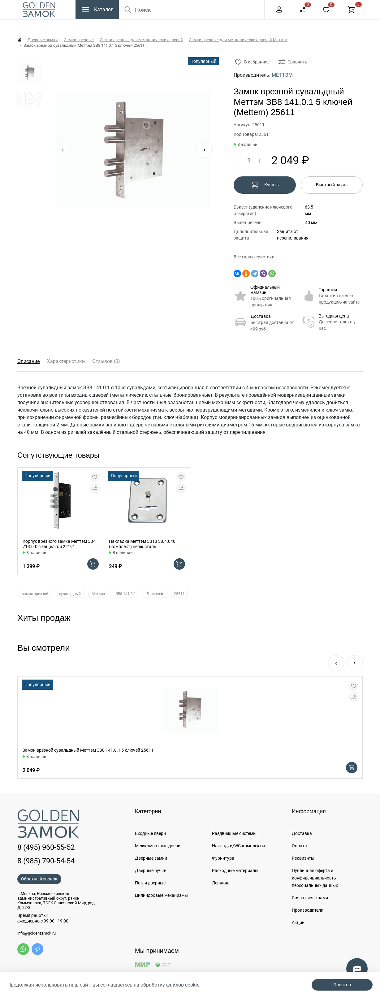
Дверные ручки (150, 870)
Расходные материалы (235, 870)
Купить (265, 185)
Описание (28, 361)
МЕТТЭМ (282, 75)
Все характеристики (254, 257)
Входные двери (150, 833)
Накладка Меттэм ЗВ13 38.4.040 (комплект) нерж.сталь (142, 544)
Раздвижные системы (234, 833)
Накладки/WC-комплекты (238, 845)
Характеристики (66, 361)
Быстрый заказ (332, 184)
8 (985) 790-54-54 (46, 861)
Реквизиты (303, 858)
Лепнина (221, 882)
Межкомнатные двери (157, 845)
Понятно (342, 984)
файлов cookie (182, 985)
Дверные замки (43, 39)
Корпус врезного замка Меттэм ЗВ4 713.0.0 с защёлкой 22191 (59, 544)
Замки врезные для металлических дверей (141, 39)
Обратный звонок (39, 878)
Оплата (299, 845)
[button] (204, 150)
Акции (298, 922)
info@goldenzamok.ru (36, 933)
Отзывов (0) (106, 361)
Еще (246, 6)
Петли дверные (150, 882)
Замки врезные (79, 39)
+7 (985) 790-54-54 (330, 6)
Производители (307, 910)
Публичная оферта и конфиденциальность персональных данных (315, 878)
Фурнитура (223, 858)
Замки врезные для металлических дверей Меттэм (238, 39)
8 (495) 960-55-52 (277, 6)
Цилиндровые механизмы (161, 895)
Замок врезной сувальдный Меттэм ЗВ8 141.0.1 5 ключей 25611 (88, 750)
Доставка (261, 316)
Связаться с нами (310, 897)
